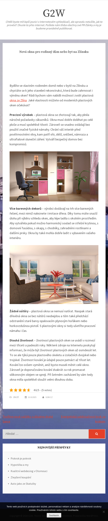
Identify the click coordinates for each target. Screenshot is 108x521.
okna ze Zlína (18, 100)
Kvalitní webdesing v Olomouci (29, 471)
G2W (54, 13)
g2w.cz (49, 397)
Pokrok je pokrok (21, 458)
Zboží (16, 397)
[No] (103, 511)
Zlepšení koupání (21, 477)
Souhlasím (54, 515)
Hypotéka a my (19, 464)
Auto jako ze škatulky (23, 483)
